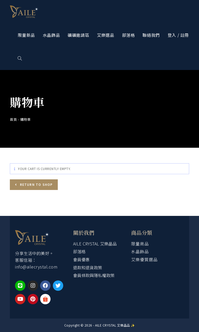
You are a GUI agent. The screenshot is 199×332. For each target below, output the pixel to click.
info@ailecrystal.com (36, 267)
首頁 (13, 119)
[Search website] (20, 58)
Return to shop (36, 184)
